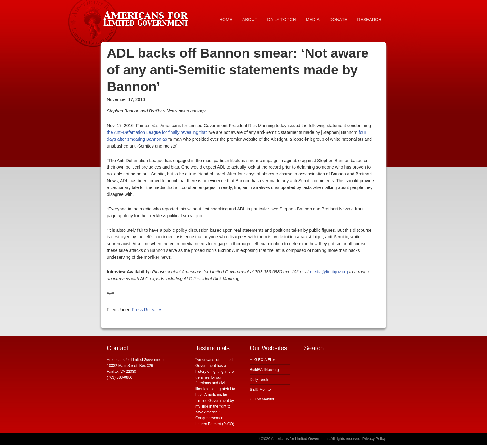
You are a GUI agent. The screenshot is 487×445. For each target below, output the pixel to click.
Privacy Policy (373, 439)
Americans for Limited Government (147, 17)
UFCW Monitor (262, 399)
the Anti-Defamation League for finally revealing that (157, 132)
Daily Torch (259, 379)
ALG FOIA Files (262, 360)
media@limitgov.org (329, 271)
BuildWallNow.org (264, 370)
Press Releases (147, 309)
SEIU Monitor (261, 389)
